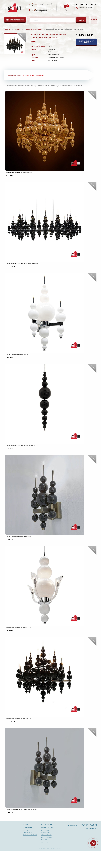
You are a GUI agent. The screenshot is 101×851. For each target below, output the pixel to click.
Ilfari (49, 52)
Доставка (26, 830)
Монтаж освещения (30, 835)
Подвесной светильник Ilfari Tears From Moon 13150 (22, 264)
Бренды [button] (94, 19)
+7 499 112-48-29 (86, 4)
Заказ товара (27, 832)
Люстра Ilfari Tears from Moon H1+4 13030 (18, 627)
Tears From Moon (53, 55)
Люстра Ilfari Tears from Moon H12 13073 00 (19, 173)
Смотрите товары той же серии (34, 75)
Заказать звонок (87, 8)
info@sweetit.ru (91, 828)
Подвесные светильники (33, 29)
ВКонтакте (73, 825)
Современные (52, 60)
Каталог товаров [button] (17, 20)
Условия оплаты (29, 828)
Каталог (17, 29)
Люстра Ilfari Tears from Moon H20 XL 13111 (19, 718)
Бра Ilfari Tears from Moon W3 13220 (17, 355)
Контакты (44, 842)
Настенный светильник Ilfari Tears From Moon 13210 (22, 809)
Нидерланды (52, 49)
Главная (7, 29)
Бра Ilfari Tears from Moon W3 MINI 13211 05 (19, 536)
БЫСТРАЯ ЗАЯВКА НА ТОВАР (86, 42)
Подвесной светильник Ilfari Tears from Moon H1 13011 (22, 446)
